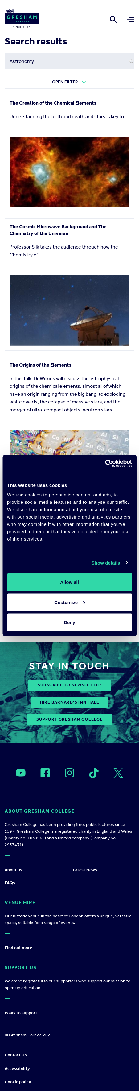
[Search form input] (69, 61)
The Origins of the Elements (41, 365)
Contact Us (16, 1055)
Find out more (18, 947)
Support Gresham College (69, 719)
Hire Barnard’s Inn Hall (69, 702)
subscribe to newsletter (69, 685)
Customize (69, 602)
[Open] (21, 773)
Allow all (69, 582)
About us (13, 870)
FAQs (10, 882)
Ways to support (21, 1013)
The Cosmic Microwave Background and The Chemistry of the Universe (58, 230)
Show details (106, 562)
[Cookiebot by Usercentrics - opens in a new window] (105, 464)
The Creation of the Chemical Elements (53, 103)
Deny (69, 622)
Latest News (85, 870)
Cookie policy (18, 1082)
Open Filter (65, 81)
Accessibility (17, 1068)
